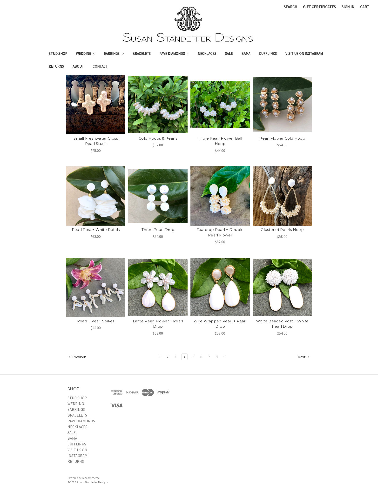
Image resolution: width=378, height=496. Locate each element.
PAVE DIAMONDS (174, 53)
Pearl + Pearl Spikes (96, 321)
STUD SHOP (58, 53)
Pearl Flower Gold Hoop (282, 138)
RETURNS (56, 66)
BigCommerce (91, 478)
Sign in (348, 6)
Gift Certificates (319, 6)
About (78, 66)
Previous (77, 356)
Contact (100, 66)
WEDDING (85, 53)
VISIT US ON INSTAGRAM (304, 53)
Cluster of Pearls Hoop (282, 229)
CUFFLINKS (268, 53)
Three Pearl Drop (158, 229)
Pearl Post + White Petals (96, 229)
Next (304, 356)
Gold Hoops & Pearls (158, 138)
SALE (229, 53)
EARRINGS (114, 53)
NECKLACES (207, 53)
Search (290, 6)
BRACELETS (141, 53)
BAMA (245, 53)
